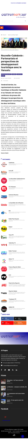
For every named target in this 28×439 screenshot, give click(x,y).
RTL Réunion (12, 186)
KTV (10, 275)
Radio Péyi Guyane (14, 219)
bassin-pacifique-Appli (6, 74)
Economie (14, 74)
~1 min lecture (4, 80)
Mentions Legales (13, 429)
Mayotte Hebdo (13, 291)
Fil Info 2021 (19, 74)
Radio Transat (13, 251)
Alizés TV (11, 259)
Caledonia (11, 162)
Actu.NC (11, 170)
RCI (10, 211)
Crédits (21, 429)
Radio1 (10, 227)
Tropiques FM (12, 299)
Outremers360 (6, 420)
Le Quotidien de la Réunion (16, 202)
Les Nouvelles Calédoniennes (17, 178)
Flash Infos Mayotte (14, 283)
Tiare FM (11, 235)
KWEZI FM (11, 307)
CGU (19, 429)
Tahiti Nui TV (12, 243)
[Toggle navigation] (1, 27)
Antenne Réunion (13, 194)
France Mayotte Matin (15, 267)
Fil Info (3, 75)
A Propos (7, 429)
